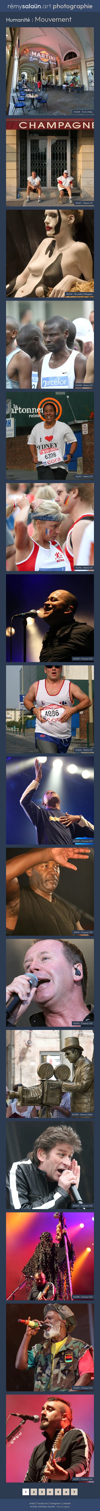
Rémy (24, 6)
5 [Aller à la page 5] (58, 1492)
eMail (32, 1503)
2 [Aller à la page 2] (34, 1492)
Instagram (55, 1503)
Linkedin (66, 1503)
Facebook (42, 1503)
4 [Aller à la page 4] (50, 1492)
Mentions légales (63, 1507)
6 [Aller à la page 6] (66, 1492)
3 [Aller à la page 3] (42, 1492)
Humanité (18, 19)
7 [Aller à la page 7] (74, 1492)
